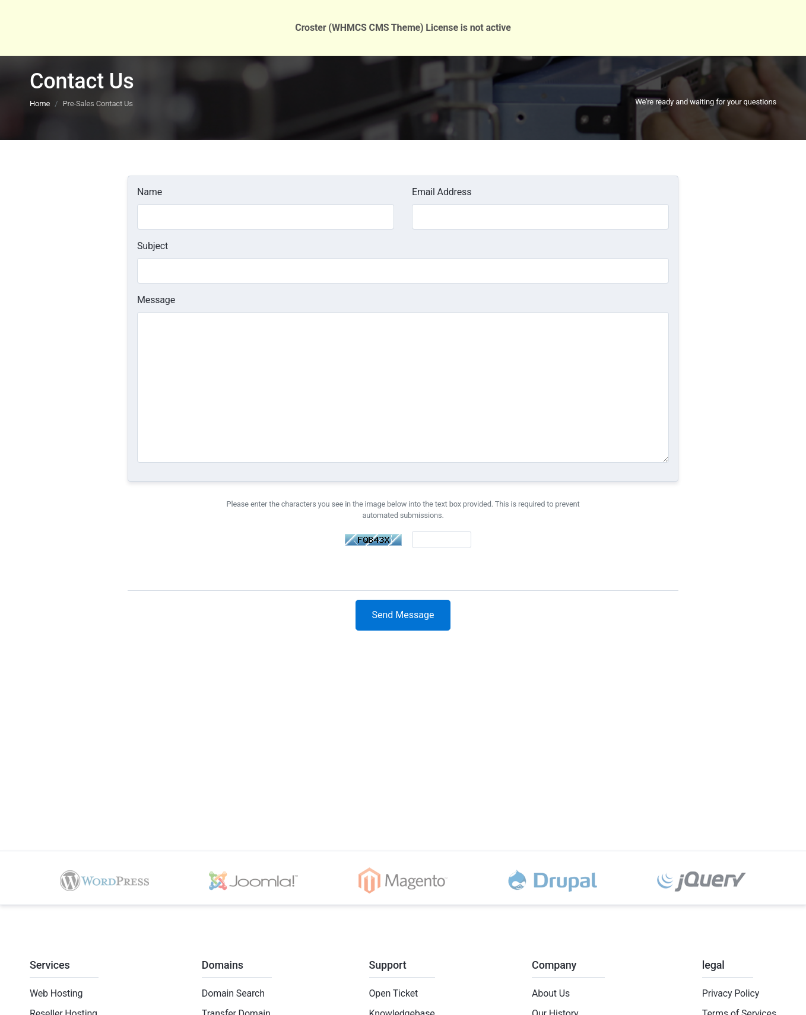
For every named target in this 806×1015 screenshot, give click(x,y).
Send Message (403, 615)
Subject (152, 246)
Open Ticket (393, 993)
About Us (551, 993)
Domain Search (233, 993)
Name (149, 192)
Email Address (441, 192)
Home (40, 103)
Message (156, 300)
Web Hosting (56, 993)
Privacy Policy (730, 993)
